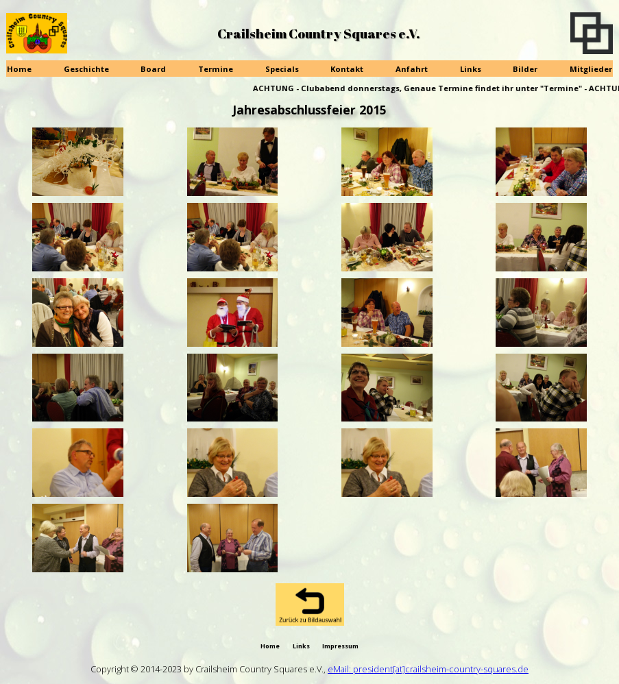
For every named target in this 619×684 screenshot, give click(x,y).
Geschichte (86, 69)
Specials (282, 69)
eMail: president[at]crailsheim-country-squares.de (428, 669)
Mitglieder (591, 69)
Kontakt (346, 69)
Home (19, 69)
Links (470, 69)
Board (153, 69)
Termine (215, 69)
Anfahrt (412, 69)
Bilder (525, 69)
